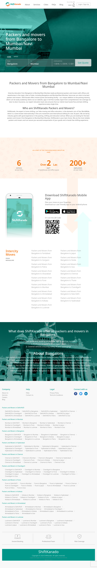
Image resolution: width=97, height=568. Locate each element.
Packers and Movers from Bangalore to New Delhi (71, 292)
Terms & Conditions (56, 395)
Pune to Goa (21, 488)
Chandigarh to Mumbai (32, 470)
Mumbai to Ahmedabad (13, 427)
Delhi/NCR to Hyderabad (49, 411)
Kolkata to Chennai (11, 497)
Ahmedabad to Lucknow (65, 511)
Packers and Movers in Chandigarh (13, 466)
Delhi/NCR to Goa (64, 416)
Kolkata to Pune (43, 497)
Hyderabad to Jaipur (65, 448)
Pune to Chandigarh (11, 486)
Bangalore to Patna (49, 439)
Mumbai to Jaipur (58, 425)
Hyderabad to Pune (31, 448)
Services (36, 4)
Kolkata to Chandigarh (27, 497)
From (8, 61)
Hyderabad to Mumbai (31, 446)
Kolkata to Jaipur (57, 497)
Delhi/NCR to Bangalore (30, 411)
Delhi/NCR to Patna (49, 416)
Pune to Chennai (71, 483)
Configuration (58, 61)
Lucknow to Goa (59, 525)
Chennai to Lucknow (30, 462)
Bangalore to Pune (31, 437)
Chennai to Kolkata (43, 460)
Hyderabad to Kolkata (48, 448)
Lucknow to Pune (46, 523)
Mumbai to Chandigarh (13, 425)
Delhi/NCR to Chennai (67, 411)
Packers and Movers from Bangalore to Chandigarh (71, 285)
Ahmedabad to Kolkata (29, 511)
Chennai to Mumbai (28, 458)
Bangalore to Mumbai (31, 435)
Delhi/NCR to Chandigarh (13, 413)
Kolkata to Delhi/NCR (12, 495)
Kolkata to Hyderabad (61, 495)
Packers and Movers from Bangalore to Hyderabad (71, 299)
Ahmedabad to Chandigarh (53, 509)
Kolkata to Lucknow (29, 499)
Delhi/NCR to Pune (31, 413)
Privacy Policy (54, 393)
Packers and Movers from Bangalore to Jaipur (71, 252)
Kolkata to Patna (44, 499)
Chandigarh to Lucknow (51, 474)
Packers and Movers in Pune (11, 480)
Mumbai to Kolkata (43, 425)
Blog (61, 4)
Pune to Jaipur (39, 486)
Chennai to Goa (60, 462)
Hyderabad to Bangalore (50, 446)
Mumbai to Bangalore (29, 423)
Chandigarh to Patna (68, 474)
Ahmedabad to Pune (12, 511)
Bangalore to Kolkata (47, 437)
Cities (46, 4)
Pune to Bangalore (40, 483)
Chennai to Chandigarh (13, 460)
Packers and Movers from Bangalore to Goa (71, 265)
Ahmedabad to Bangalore (52, 507)
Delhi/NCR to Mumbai (12, 411)
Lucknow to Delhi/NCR (12, 521)
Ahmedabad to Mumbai (33, 507)
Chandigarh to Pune (50, 472)
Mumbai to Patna (46, 427)
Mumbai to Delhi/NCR (12, 423)
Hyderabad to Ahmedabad (14, 451)
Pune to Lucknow (69, 486)
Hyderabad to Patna (50, 451)
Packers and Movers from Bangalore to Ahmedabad (41, 292)
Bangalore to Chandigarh (13, 437)
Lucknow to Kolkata (61, 523)
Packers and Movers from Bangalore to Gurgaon (41, 258)
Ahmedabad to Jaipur (47, 511)
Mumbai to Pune (28, 425)
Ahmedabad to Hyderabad (14, 509)
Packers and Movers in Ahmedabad (13, 503)
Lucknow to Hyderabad (64, 521)
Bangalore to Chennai (67, 435)
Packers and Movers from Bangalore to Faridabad (41, 252)
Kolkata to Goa (57, 499)
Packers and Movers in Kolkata (12, 492)
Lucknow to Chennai (12, 523)
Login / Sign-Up (83, 4)
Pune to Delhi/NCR (11, 483)
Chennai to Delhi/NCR (12, 458)
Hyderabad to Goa (66, 451)
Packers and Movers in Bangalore (13, 431)
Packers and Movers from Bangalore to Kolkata (41, 299)
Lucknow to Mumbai (29, 521)
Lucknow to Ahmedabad (28, 525)
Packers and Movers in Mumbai (12, 419)
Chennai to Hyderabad (63, 458)
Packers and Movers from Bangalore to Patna (41, 265)
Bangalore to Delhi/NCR (13, 435)
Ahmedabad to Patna (12, 513)
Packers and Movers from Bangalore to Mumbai (41, 285)
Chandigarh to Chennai (33, 472)
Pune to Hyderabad (56, 483)
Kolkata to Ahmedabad (12, 499)
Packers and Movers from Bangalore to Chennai (71, 272)
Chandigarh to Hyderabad (13, 472)
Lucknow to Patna (45, 525)
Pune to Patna (9, 488)
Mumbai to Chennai (64, 423)
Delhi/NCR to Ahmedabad (13, 416)
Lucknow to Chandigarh (29, 523)
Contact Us (29, 395)
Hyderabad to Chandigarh (13, 448)
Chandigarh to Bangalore (51, 470)
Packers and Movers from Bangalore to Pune (41, 279)
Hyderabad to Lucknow (33, 451)
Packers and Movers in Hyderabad (13, 443)
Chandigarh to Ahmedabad (31, 474)
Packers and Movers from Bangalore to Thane (71, 279)
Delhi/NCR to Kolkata (47, 413)
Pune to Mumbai (25, 483)
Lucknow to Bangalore (46, 521)
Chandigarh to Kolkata (67, 472)
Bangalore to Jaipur (63, 437)
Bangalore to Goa (64, 439)
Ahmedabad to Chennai (33, 509)
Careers (4, 397)
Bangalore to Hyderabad (49, 435)
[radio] (9, 56)
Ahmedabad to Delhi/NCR (13, 507)
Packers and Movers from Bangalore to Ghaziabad (41, 272)
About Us (5, 393)
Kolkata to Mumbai (28, 495)
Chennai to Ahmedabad (13, 462)
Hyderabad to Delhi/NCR (13, 446)
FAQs (54, 4)
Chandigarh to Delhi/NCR (13, 470)
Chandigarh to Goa (11, 476)
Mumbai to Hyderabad (47, 423)
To (31, 61)
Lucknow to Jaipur (11, 525)
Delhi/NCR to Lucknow (32, 416)
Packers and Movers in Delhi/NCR (13, 408)
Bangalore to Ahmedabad (13, 439)
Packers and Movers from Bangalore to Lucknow (41, 306)
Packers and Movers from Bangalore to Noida (71, 258)
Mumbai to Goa (60, 427)
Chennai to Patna (46, 462)
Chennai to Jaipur (58, 460)
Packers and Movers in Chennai (12, 454)
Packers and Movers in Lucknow (12, 517)
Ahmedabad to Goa (28, 513)
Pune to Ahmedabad (54, 486)
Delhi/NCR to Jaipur (63, 413)
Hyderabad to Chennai (68, 446)
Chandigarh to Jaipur (12, 474)
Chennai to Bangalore (45, 458)
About (27, 4)
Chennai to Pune (28, 460)
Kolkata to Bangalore (44, 495)
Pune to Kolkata (26, 486)
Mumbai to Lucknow (30, 427)
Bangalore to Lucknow (32, 439)
